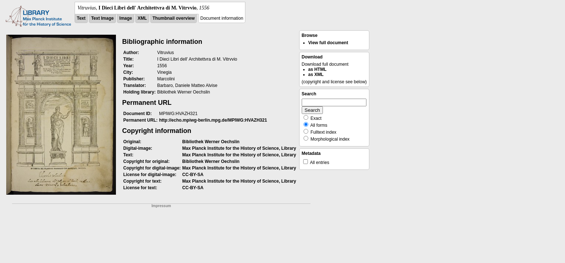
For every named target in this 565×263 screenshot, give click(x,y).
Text (81, 18)
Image (125, 18)
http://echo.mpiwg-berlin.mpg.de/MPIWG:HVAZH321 (213, 120)
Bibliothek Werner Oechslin (210, 141)
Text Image (102, 18)
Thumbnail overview (173, 18)
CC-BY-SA (192, 174)
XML (142, 18)
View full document (328, 42)
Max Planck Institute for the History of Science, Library (239, 148)
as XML (316, 74)
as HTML (317, 69)
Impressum (161, 206)
